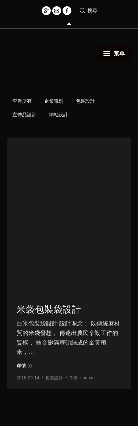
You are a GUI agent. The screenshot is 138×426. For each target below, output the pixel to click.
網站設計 (58, 114)
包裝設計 (85, 101)
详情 (21, 365)
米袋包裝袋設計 (49, 309)
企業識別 (53, 101)
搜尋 (92, 10)
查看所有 (22, 101)
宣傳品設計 (24, 114)
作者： (82, 378)
